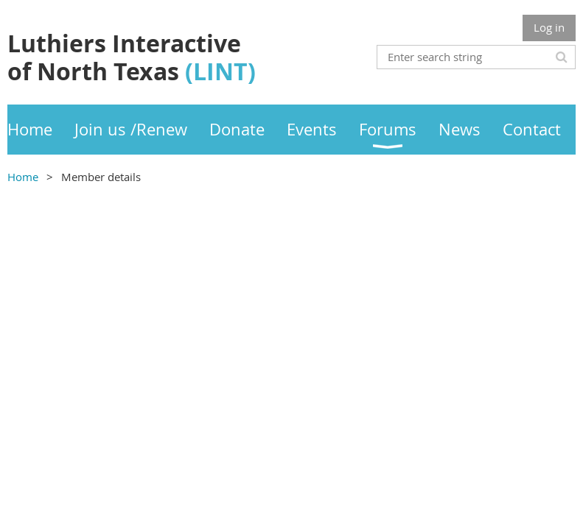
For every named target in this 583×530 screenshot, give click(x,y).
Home (22, 176)
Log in (549, 27)
